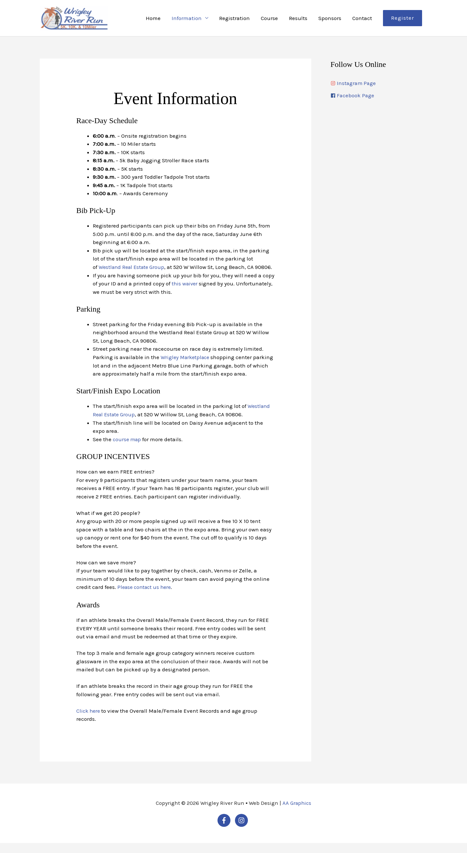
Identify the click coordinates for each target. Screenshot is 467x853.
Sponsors (329, 19)
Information (187, 19)
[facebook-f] (226, 830)
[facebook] (379, 98)
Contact (362, 19)
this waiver (185, 294)
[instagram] (379, 85)
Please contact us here (146, 597)
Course (269, 19)
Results (298, 19)
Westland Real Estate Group (133, 269)
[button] (402, 19)
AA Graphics (297, 813)
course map (128, 449)
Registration (234, 19)
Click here (88, 720)
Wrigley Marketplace (186, 368)
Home (153, 19)
